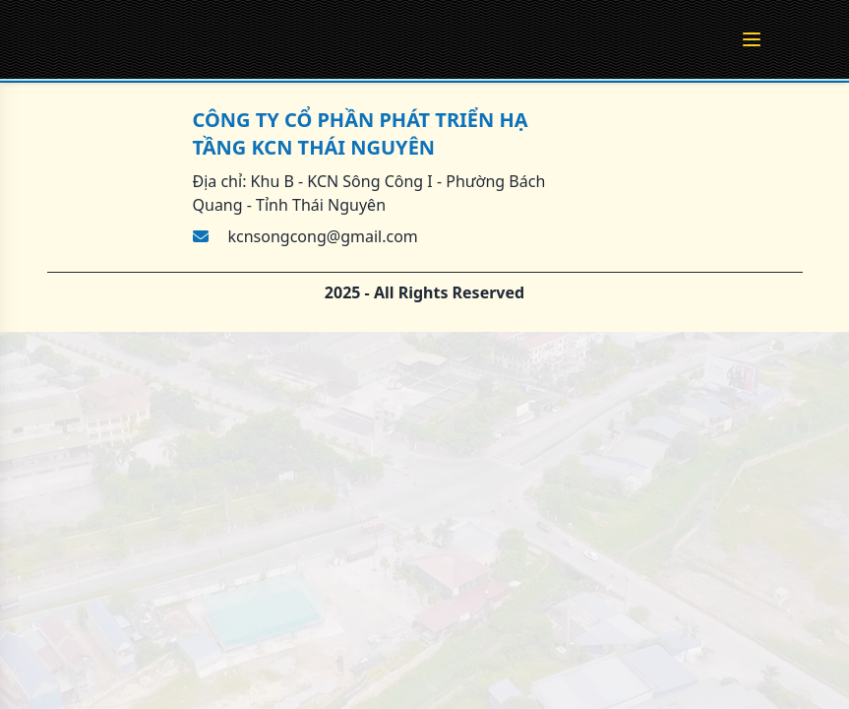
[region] (424, 354)
